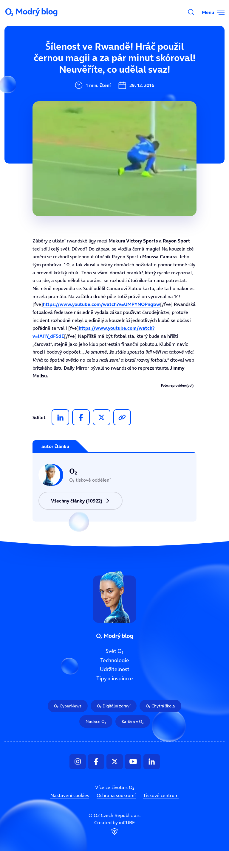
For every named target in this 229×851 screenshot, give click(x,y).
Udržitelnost (114, 669)
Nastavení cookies (69, 795)
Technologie (114, 660)
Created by (114, 827)
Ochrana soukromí (116, 795)
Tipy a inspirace (114, 678)
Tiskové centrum (161, 795)
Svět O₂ (114, 651)
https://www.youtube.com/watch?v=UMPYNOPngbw (101, 304)
